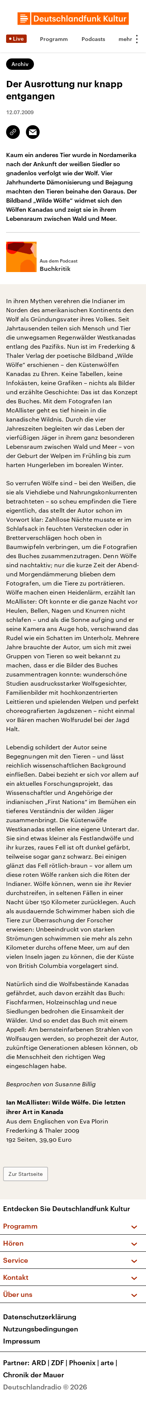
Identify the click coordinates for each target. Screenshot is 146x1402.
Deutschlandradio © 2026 (45, 1387)
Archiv (20, 64)
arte (110, 1362)
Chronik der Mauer (33, 1375)
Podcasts (93, 39)
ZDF (60, 1362)
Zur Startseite (25, 1174)
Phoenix (85, 1362)
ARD (41, 1362)
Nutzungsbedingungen (40, 1329)
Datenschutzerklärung (39, 1316)
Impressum (21, 1341)
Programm (54, 39)
